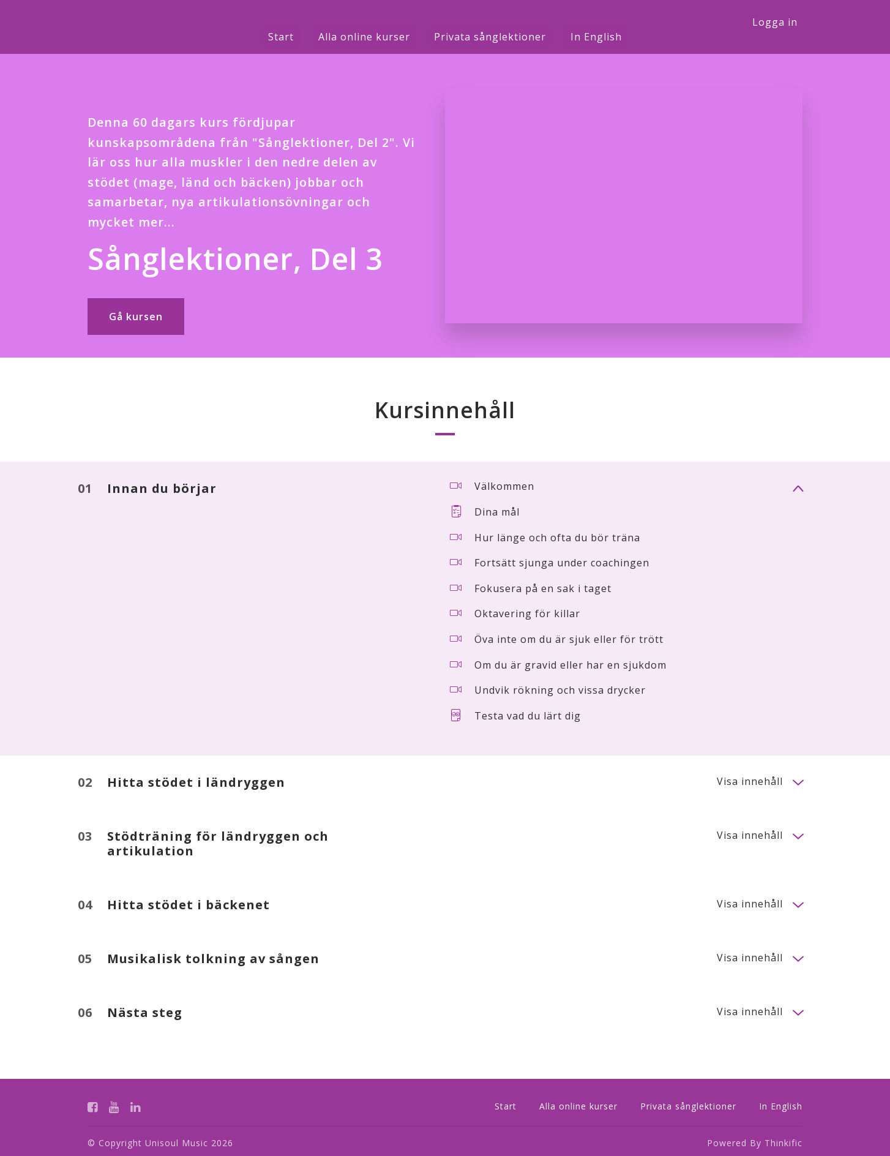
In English (579, 36)
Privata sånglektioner (484, 36)
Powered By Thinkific (754, 1140)
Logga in (775, 22)
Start (298, 36)
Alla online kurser (370, 36)
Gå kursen (136, 316)
